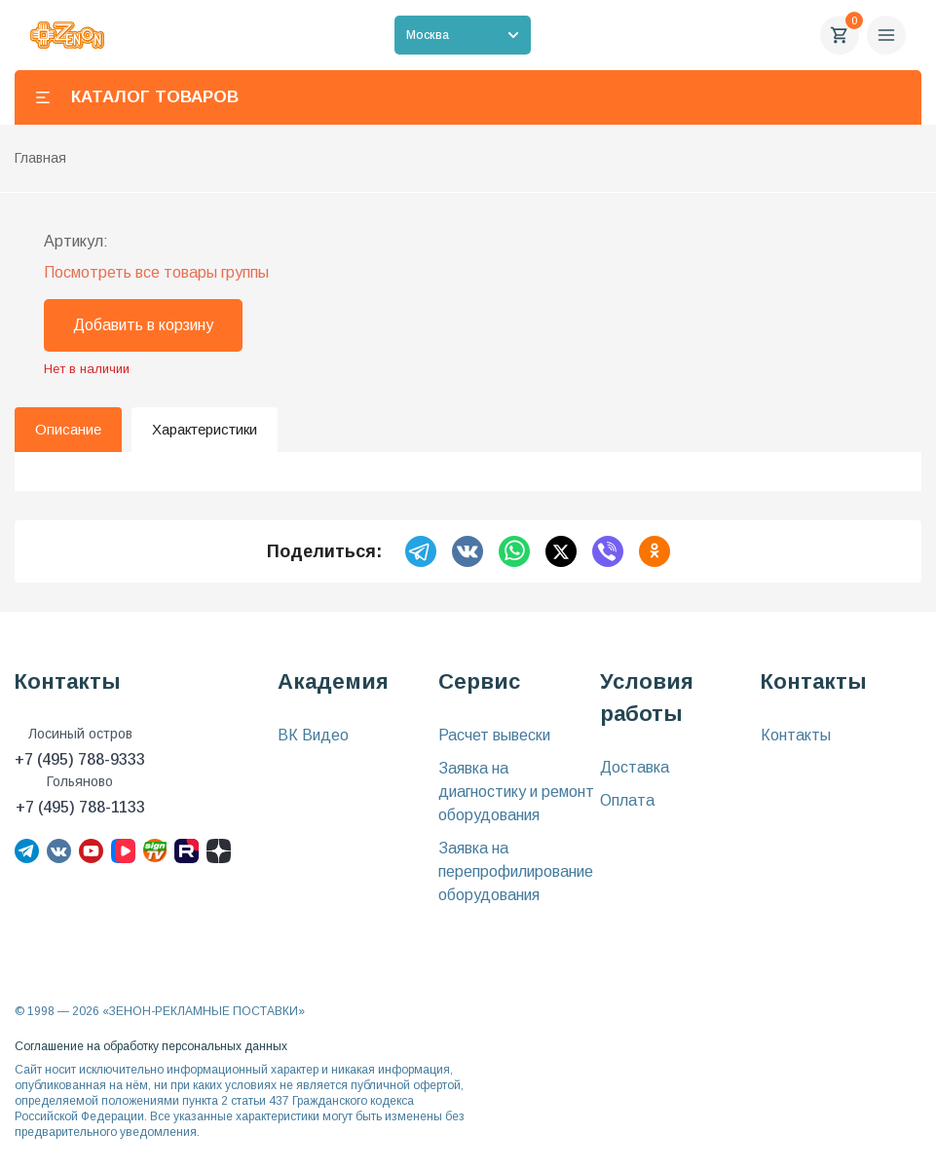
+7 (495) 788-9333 (80, 759)
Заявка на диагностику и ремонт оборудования (516, 791)
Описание (68, 429)
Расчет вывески (494, 735)
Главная (40, 158)
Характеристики (204, 429)
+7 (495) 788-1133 (80, 807)
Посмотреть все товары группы (156, 272)
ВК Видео (313, 735)
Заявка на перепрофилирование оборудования (515, 871)
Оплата (627, 800)
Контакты (796, 735)
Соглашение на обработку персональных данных (151, 1046)
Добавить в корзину (143, 325)
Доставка (634, 767)
